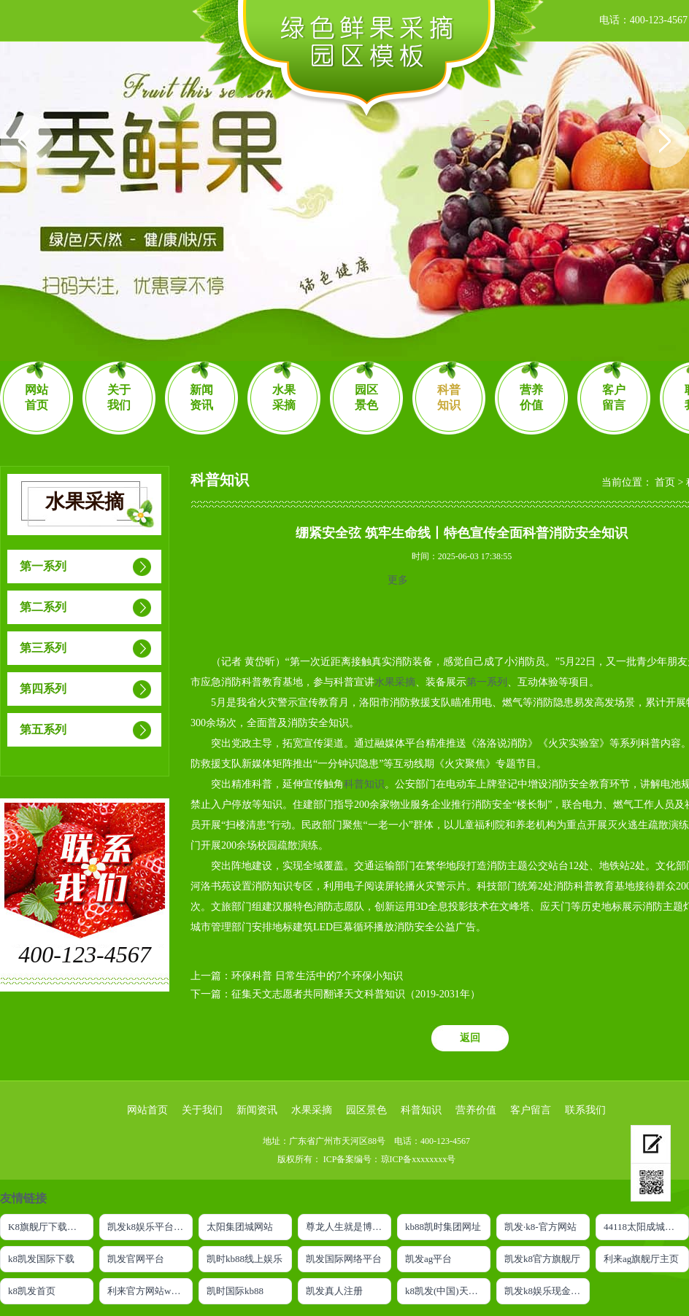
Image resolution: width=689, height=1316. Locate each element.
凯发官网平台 (135, 1258)
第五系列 (43, 729)
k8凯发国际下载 (41, 1258)
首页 (665, 482)
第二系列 (43, 607)
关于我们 (119, 397)
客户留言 (614, 397)
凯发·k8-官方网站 (540, 1226)
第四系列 (43, 688)
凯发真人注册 (334, 1290)
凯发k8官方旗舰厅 (542, 1258)
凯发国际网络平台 (344, 1258)
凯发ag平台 (428, 1258)
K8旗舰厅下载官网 (47, 1226)
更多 (398, 580)
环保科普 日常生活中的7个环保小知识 (317, 975)
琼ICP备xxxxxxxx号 (418, 1159)
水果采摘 (284, 397)
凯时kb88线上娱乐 (244, 1258)
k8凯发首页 (31, 1290)
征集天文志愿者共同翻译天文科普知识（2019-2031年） (355, 994)
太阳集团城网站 (240, 1226)
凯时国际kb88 (235, 1290)
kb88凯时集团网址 (443, 1226)
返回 (470, 1037)
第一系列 (43, 566)
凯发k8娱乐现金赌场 (547, 1290)
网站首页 (36, 397)
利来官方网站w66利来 (150, 1290)
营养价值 (531, 397)
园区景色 (366, 397)
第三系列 (43, 648)
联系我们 (585, 1110)
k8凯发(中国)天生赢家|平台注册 (447, 1290)
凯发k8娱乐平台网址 (150, 1226)
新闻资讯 (201, 397)
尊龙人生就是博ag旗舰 (348, 1226)
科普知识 (449, 397)
